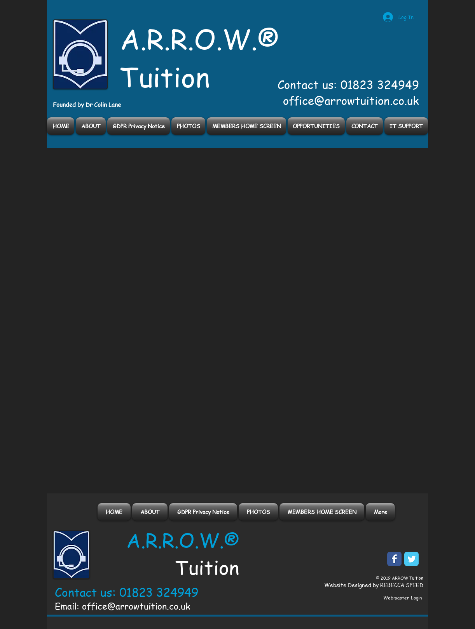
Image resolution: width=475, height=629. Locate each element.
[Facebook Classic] (394, 559)
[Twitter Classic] (411, 559)
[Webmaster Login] (402, 598)
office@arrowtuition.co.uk (351, 100)
